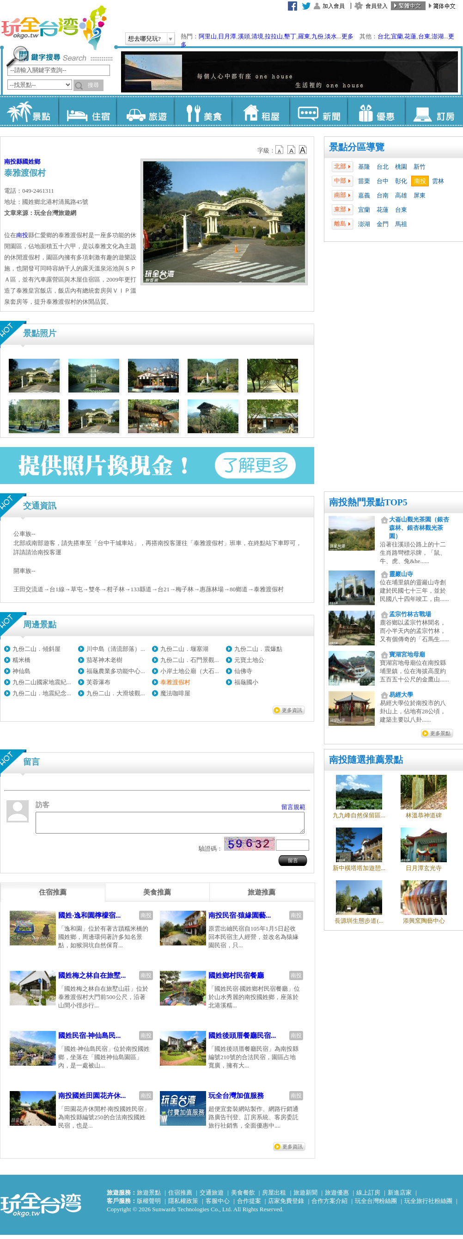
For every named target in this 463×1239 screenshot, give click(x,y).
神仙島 (21, 671)
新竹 (420, 166)
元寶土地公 (249, 659)
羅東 (304, 36)
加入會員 (334, 6)
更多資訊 (292, 710)
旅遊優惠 (337, 1196)
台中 (383, 181)
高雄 (401, 195)
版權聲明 (149, 1205)
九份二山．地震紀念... (41, 693)
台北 (384, 36)
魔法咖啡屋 (175, 693)
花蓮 (410, 36)
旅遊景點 (149, 1196)
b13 (291, 149)
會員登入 (377, 6)
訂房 (434, 111)
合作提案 (249, 1205)
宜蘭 (397, 36)
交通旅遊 (212, 1196)
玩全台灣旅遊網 (53, 27)
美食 (203, 111)
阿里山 (208, 36)
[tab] (52, 896)
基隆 (364, 166)
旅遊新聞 (305, 1196)
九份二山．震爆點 (258, 648)
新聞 (318, 111)
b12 (280, 149)
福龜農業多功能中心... (115, 671)
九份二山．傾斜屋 (36, 648)
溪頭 (244, 36)
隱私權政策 (183, 1205)
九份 (317, 36)
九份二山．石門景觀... (189, 659)
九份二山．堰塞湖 (184, 648)
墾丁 (290, 36)
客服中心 (218, 1205)
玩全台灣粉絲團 (376, 1205)
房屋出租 (274, 1196)
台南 (383, 195)
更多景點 (440, 733)
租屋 (260, 111)
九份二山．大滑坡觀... (115, 693)
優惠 (376, 111)
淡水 (331, 36)
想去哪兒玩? (144, 38)
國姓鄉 (31, 161)
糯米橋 (21, 659)
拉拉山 (274, 36)
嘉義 (364, 195)
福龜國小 (246, 682)
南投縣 (13, 161)
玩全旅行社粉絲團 (428, 1205)
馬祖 (401, 224)
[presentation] (52, 896)
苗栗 (364, 181)
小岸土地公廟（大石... (189, 671)
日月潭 (227, 36)
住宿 (87, 111)
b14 (303, 149)
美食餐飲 (243, 1196)
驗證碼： (211, 852)
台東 (424, 36)
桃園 (401, 166)
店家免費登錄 (286, 1205)
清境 (257, 36)
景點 (29, 111)
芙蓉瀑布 (98, 682)
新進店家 (400, 1196)
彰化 (401, 181)
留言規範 (293, 807)
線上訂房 (368, 1196)
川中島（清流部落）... (115, 648)
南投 (420, 181)
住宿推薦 (180, 1196)
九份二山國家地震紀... (41, 682)
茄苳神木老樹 (104, 659)
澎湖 (438, 36)
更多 (347, 36)
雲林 (438, 181)
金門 (383, 224)
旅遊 (145, 111)
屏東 (420, 195)
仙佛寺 (243, 671)
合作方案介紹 (329, 1205)
